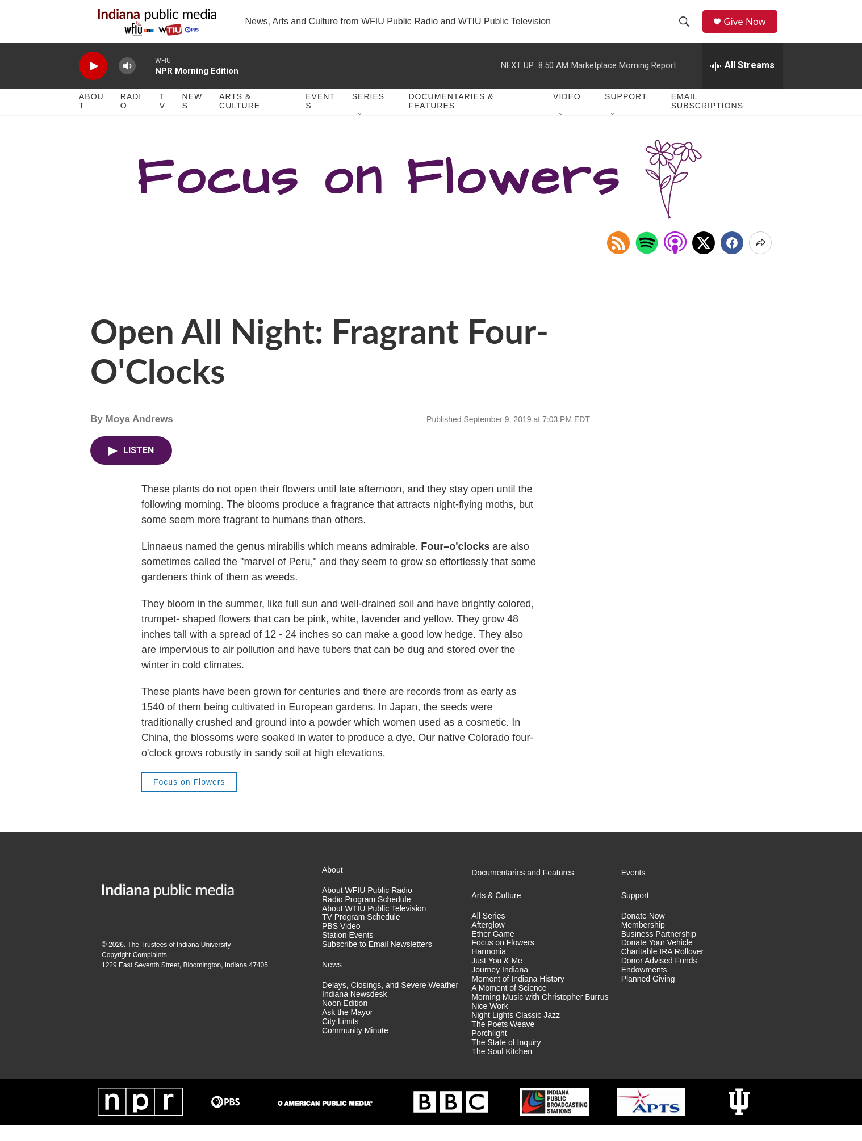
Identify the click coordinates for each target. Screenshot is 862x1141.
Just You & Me (496, 978)
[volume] (127, 82)
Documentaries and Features (522, 889)
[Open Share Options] (760, 259)
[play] (93, 82)
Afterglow (487, 941)
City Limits (340, 1038)
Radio (130, 118)
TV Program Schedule (361, 934)
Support (626, 113)
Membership (643, 941)
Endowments (644, 987)
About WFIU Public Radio (367, 907)
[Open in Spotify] (646, 259)
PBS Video (341, 943)
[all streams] (742, 82)
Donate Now (643, 932)
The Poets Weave (502, 1041)
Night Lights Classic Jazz (515, 1032)
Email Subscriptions (707, 118)
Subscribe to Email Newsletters (377, 961)
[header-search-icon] (687, 30)
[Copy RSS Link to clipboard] (618, 259)
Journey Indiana (499, 987)
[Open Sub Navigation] (360, 131)
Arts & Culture (239, 118)
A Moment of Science (508, 1005)
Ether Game (492, 950)
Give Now (749, 30)
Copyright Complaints (134, 972)
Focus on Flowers (189, 798)
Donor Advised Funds (659, 978)
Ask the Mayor (347, 1029)
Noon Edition (344, 1020)
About (91, 118)
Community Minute (355, 1047)
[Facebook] (732, 259)
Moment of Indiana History (517, 996)
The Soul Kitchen (501, 1068)
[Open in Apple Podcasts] (675, 259)
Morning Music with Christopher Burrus (539, 1014)
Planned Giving (648, 996)
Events (320, 118)
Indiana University (204, 962)
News (192, 118)
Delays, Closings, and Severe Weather (390, 1002)
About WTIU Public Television (374, 925)
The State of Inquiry (506, 1059)
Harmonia (488, 969)
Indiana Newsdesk (354, 1011)
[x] (703, 259)
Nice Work (489, 1023)
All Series (488, 932)
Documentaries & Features (450, 118)
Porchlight (489, 1050)
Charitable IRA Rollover (662, 969)
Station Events (347, 952)
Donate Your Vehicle (657, 959)
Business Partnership (658, 950)
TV (162, 118)
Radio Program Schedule (366, 916)
